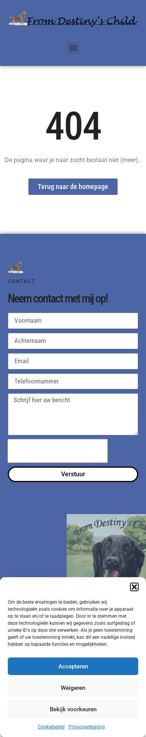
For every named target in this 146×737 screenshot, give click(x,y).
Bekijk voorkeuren (73, 709)
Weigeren (73, 687)
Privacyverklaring (87, 727)
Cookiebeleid (51, 727)
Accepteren (73, 666)
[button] (134, 587)
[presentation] (57, 451)
